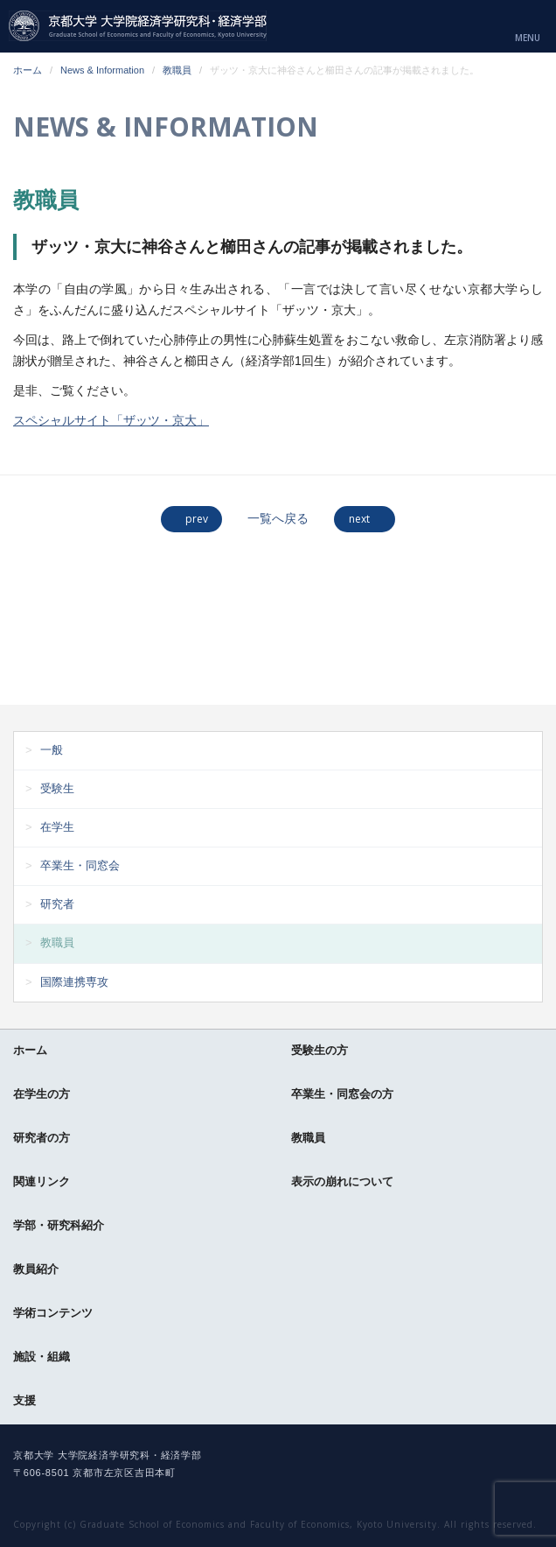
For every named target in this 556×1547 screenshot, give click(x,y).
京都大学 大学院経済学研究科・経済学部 (138, 26)
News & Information (102, 70)
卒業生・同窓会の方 (342, 1093)
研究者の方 (41, 1137)
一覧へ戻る (278, 518)
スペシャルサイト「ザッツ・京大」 (111, 420)
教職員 (177, 70)
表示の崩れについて (342, 1181)
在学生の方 (41, 1093)
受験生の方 (319, 1050)
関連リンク (41, 1181)
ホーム (27, 70)
